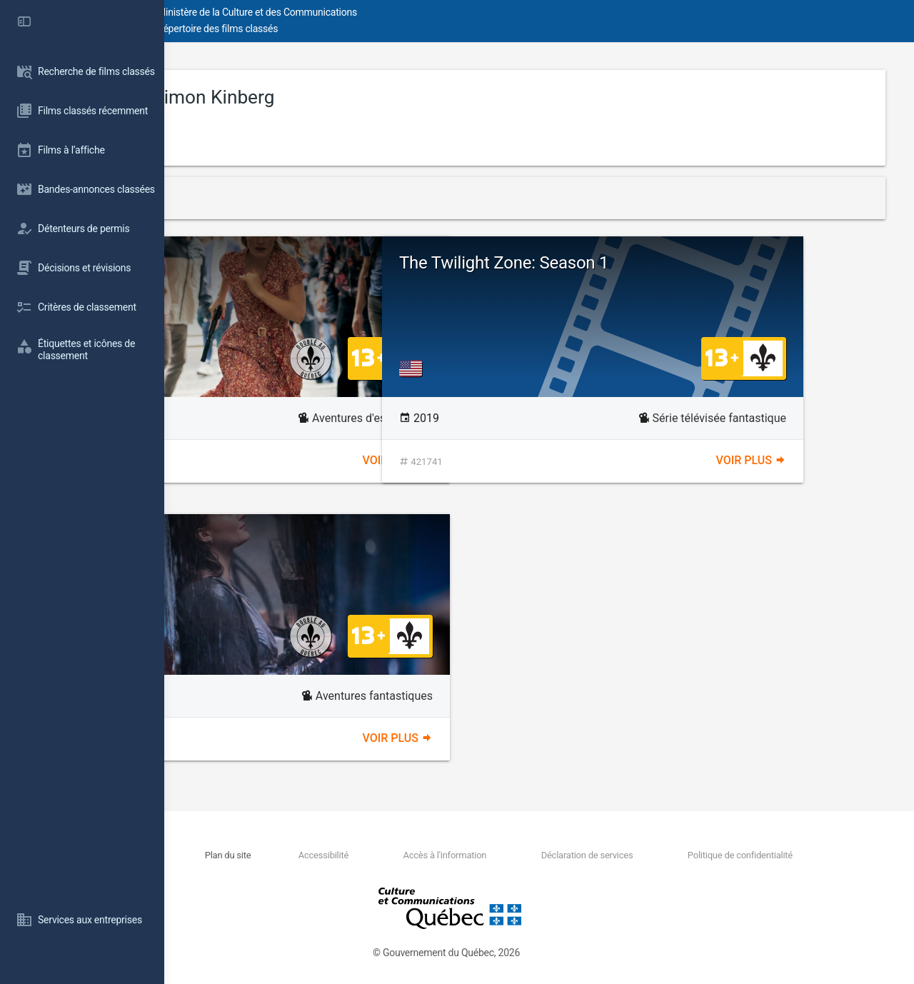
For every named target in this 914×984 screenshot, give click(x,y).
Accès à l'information (514, 855)
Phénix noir (362, 549)
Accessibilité (418, 855)
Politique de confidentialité (756, 855)
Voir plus (480, 460)
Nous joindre (287, 855)
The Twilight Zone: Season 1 (668, 263)
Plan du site (349, 855)
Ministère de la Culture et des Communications (421, 12)
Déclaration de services (629, 855)
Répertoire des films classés (381, 28)
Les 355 (362, 271)
